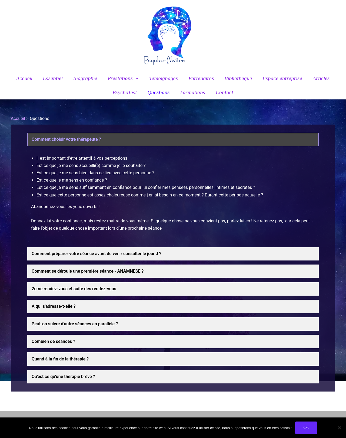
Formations (192, 95)
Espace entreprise (281, 79)
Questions (159, 95)
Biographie (86, 79)
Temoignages (163, 79)
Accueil (26, 79)
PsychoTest (125, 95)
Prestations (123, 79)
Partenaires (201, 79)
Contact (224, 95)
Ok (306, 427)
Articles (320, 79)
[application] (136, 79)
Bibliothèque (237, 79)
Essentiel (54, 79)
